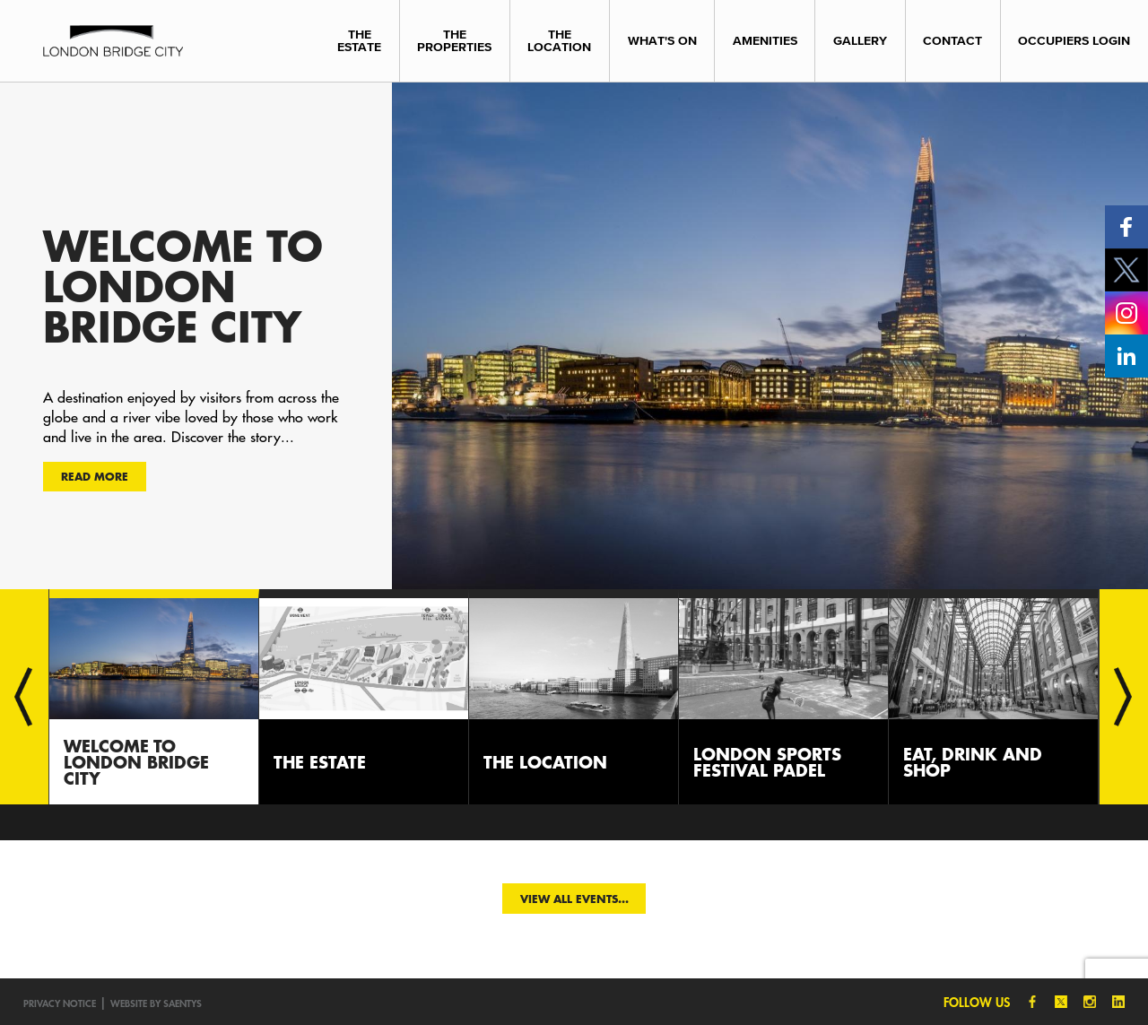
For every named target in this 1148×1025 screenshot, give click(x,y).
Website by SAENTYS (156, 1003)
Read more (94, 476)
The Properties (454, 41)
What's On (662, 41)
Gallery (860, 41)
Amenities (765, 41)
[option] (574, 335)
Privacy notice (59, 1003)
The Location (559, 41)
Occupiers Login (1074, 41)
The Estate (359, 41)
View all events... (574, 898)
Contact (952, 41)
